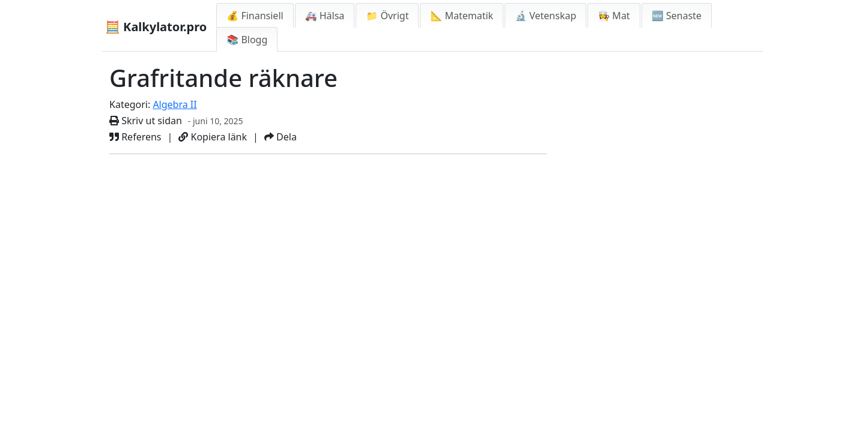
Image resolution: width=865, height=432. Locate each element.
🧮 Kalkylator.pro (156, 27)
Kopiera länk (212, 136)
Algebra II (174, 104)
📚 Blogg (246, 39)
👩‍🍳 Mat (614, 15)
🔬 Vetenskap (545, 15)
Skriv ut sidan (145, 120)
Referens (135, 136)
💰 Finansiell (254, 15)
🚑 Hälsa (325, 15)
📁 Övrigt (387, 15)
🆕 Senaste (677, 15)
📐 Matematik (461, 15)
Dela (280, 136)
